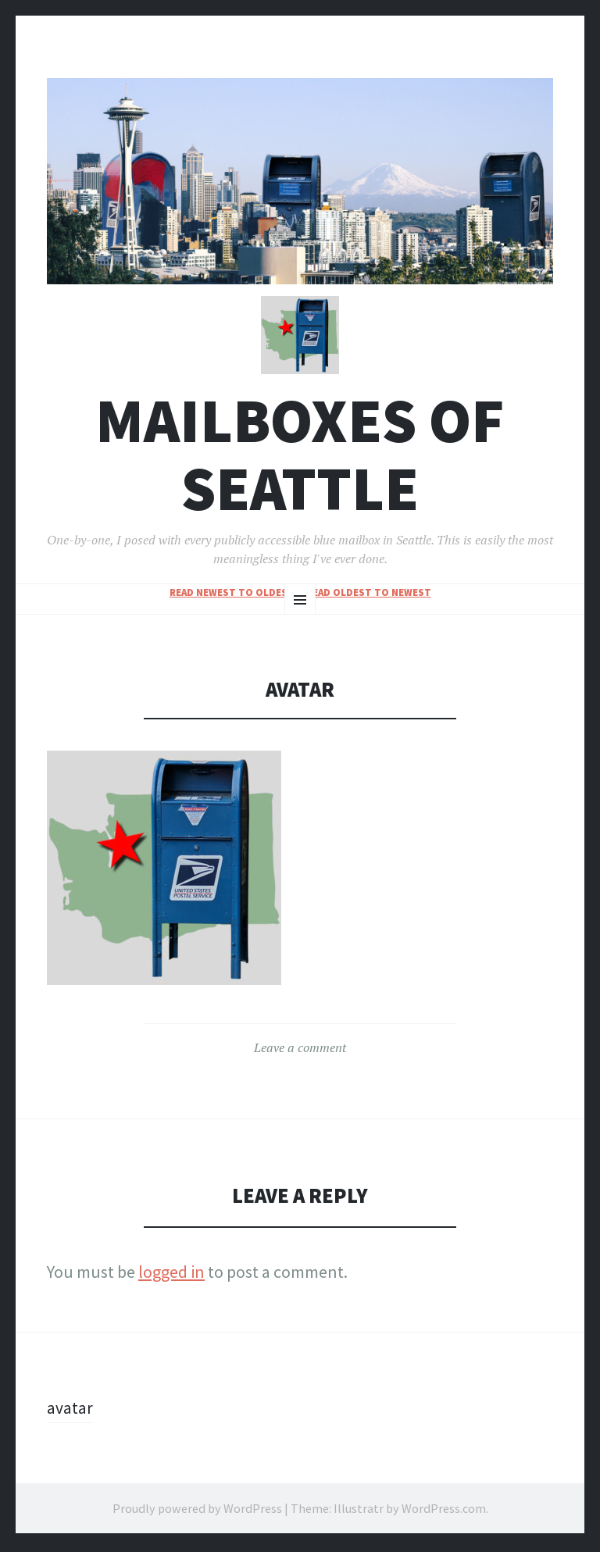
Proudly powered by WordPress (197, 1511)
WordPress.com (444, 1511)
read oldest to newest (368, 595)
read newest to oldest (232, 595)
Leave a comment (300, 1050)
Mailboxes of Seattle (300, 458)
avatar (70, 1411)
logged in (171, 1275)
